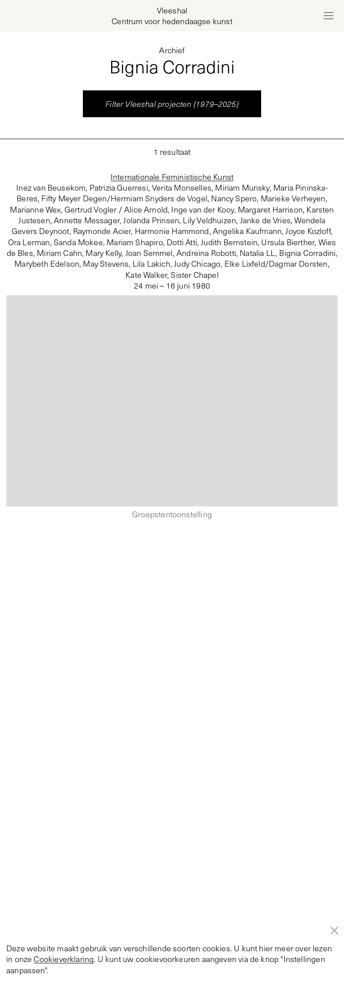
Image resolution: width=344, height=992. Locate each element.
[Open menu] (328, 15)
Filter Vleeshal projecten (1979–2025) (172, 103)
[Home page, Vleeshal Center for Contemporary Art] (172, 16)
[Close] (334, 973)
